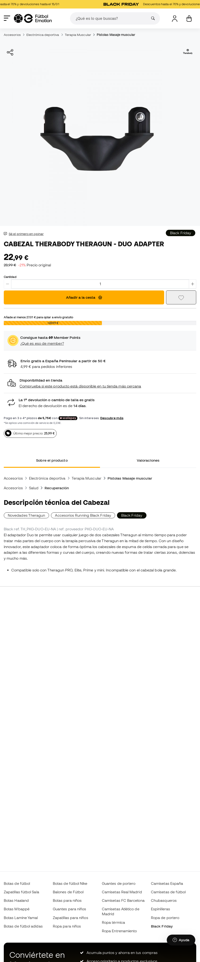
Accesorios (12, 35)
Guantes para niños (69, 909)
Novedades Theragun (26, 515)
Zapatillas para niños (70, 917)
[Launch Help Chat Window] (181, 940)
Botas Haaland (16, 900)
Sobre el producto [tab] (51, 460)
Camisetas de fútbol (168, 892)
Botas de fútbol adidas (23, 926)
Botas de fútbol (17, 883)
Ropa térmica (113, 922)
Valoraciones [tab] (148, 460)
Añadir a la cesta (84, 297)
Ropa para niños (67, 926)
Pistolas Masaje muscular (116, 35)
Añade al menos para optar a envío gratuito (38, 317)
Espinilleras (160, 909)
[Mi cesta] (189, 18)
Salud (33, 488)
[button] (100, 383)
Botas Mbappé (16, 909)
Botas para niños (67, 900)
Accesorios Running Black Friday (83, 515)
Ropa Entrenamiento (119, 931)
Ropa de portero (165, 917)
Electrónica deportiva (42, 35)
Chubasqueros (164, 900)
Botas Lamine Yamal (21, 917)
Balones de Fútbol (68, 892)
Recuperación (57, 488)
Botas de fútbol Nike (70, 883)
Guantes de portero (118, 883)
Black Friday (162, 926)
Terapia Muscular (78, 35)
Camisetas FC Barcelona (123, 900)
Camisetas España (167, 883)
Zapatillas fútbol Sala (21, 892)
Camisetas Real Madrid (122, 892)
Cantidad (10, 276)
